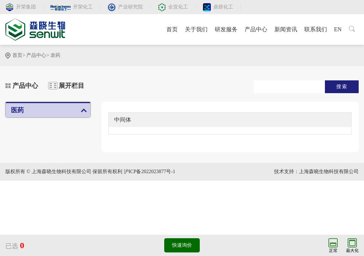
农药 (55, 55)
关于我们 (196, 29)
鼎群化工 (223, 7)
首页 (172, 29)
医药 (17, 110)
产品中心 (256, 29)
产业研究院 (130, 7)
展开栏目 (71, 85)
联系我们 (315, 29)
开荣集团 (26, 7)
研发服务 (226, 29)
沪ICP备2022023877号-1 (149, 171)
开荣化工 (83, 7)
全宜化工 (178, 7)
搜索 (342, 86)
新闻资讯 (285, 29)
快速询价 (182, 245)
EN (338, 29)
